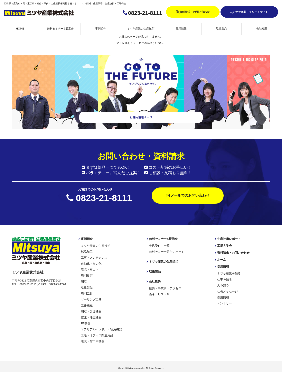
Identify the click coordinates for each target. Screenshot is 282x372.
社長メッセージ (226, 289)
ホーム (221, 258)
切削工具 (86, 291)
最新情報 (181, 28)
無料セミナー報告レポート (165, 251)
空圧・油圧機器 (90, 314)
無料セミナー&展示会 (60, 28)
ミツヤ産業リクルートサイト (249, 12)
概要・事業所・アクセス (164, 287)
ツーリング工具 (90, 297)
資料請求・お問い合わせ (194, 11)
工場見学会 (224, 245)
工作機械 (86, 303)
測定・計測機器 (90, 309)
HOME (20, 28)
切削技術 (86, 274)
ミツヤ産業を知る (228, 272)
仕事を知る (224, 278)
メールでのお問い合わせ (187, 195)
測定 (83, 280)
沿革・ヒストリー (160, 292)
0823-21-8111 (145, 13)
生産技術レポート (228, 238)
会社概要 (261, 28)
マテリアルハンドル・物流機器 (100, 326)
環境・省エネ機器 (92, 338)
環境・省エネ (89, 268)
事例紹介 (100, 28)
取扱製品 (221, 28)
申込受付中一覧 (158, 245)
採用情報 (222, 265)
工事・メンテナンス (93, 256)
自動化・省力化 (90, 262)
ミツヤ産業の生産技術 (141, 28)
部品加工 (86, 251)
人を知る (222, 284)
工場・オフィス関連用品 (96, 332)
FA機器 (85, 320)
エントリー (224, 301)
